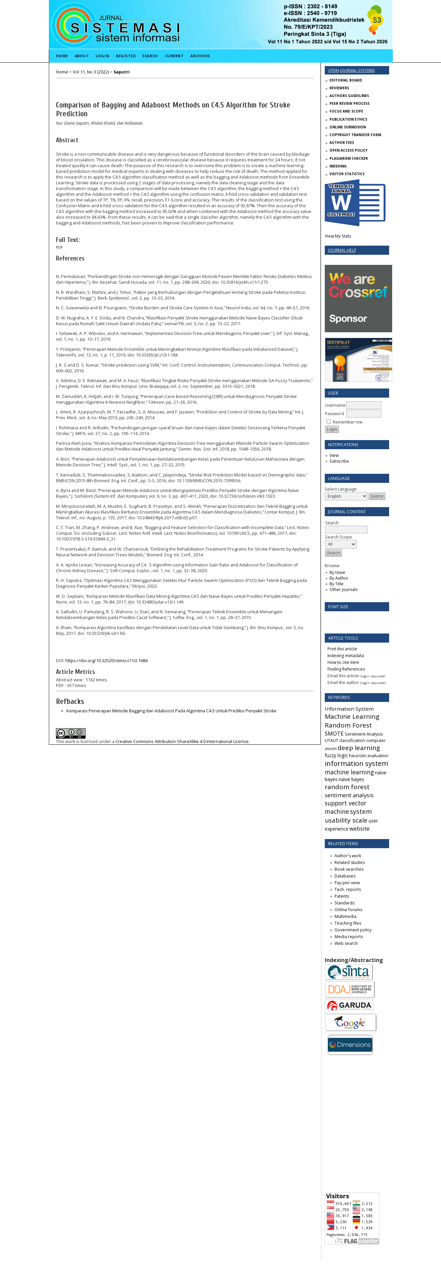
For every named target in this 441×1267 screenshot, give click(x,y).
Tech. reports (348, 889)
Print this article (342, 649)
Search (150, 55)
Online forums (348, 910)
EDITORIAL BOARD (345, 80)
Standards (344, 903)
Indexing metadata (345, 655)
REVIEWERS (339, 88)
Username (335, 405)
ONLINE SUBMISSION (347, 127)
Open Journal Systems (351, 70)
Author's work (348, 856)
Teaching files (348, 923)
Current (174, 55)
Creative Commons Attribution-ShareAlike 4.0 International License (182, 741)
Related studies (350, 862)
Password (334, 413)
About (82, 55)
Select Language (341, 489)
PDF (59, 247)
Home (62, 55)
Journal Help (342, 250)
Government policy (353, 930)
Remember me (348, 422)
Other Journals (343, 589)
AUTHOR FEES (341, 142)
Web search (346, 943)
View (334, 455)
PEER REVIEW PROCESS (349, 103)
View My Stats (338, 236)
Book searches (349, 869)
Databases (345, 876)
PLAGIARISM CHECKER (348, 158)
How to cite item (343, 662)
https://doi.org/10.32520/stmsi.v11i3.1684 (106, 660)
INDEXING (338, 166)
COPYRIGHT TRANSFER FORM (355, 134)
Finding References (346, 669)
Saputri (122, 72)
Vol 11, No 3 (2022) (91, 72)
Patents (342, 896)
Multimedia (345, 916)
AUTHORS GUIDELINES (349, 95)
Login (102, 55)
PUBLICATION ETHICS (348, 119)
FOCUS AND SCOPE (346, 111)
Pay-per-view (347, 883)
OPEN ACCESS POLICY (348, 150)
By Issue (337, 572)
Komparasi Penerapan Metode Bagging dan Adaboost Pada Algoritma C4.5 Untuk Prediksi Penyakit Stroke (171, 711)
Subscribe (339, 461)
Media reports (349, 936)
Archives (200, 55)
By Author (338, 578)
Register (125, 55)
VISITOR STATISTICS (347, 174)
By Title (336, 584)
